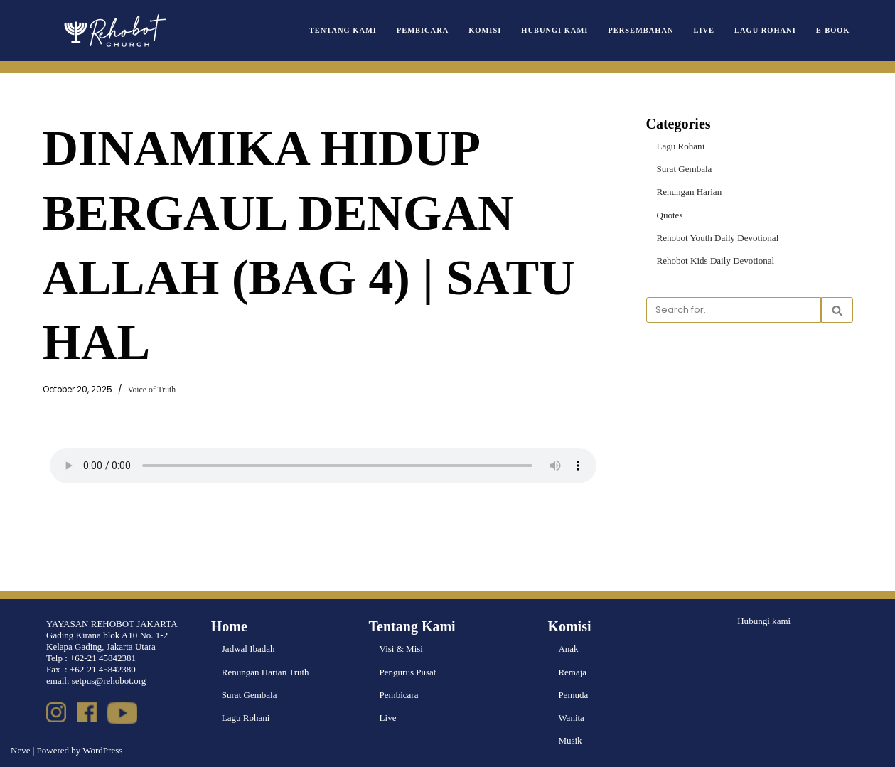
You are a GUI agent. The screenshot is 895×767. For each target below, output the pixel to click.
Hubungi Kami (555, 30)
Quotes (670, 214)
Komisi (486, 30)
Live (704, 30)
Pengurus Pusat (408, 672)
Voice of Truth (152, 390)
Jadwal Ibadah (248, 649)
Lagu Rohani (765, 30)
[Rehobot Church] (114, 30)
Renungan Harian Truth (265, 672)
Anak (568, 649)
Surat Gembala (684, 168)
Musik (570, 740)
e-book (833, 30)
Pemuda (573, 695)
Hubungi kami (764, 621)
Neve (20, 750)
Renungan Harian (689, 191)
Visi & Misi (401, 649)
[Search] (733, 310)
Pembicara (424, 30)
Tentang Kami (344, 30)
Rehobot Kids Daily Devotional (715, 260)
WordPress (102, 750)
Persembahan (641, 30)
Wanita (571, 717)
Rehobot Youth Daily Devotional (717, 237)
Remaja (572, 672)
